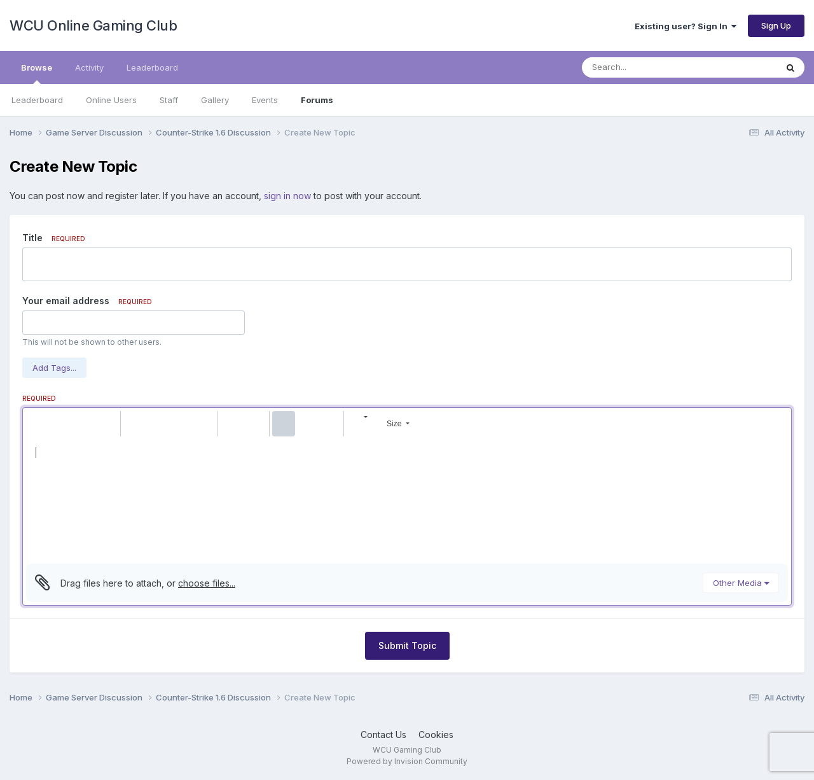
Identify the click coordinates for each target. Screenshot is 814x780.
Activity (89, 67)
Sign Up (776, 25)
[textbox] (407, 500)
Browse (36, 73)
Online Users (111, 100)
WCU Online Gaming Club (93, 25)
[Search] (644, 67)
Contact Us (383, 734)
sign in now (287, 195)
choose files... (206, 583)
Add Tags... (54, 368)
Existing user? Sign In (685, 26)
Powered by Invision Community (407, 761)
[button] (37, 423)
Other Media (741, 583)
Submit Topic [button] (407, 645)
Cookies (435, 734)
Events (265, 100)
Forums (317, 100)
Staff (169, 100)
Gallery (215, 100)
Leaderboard (37, 100)
